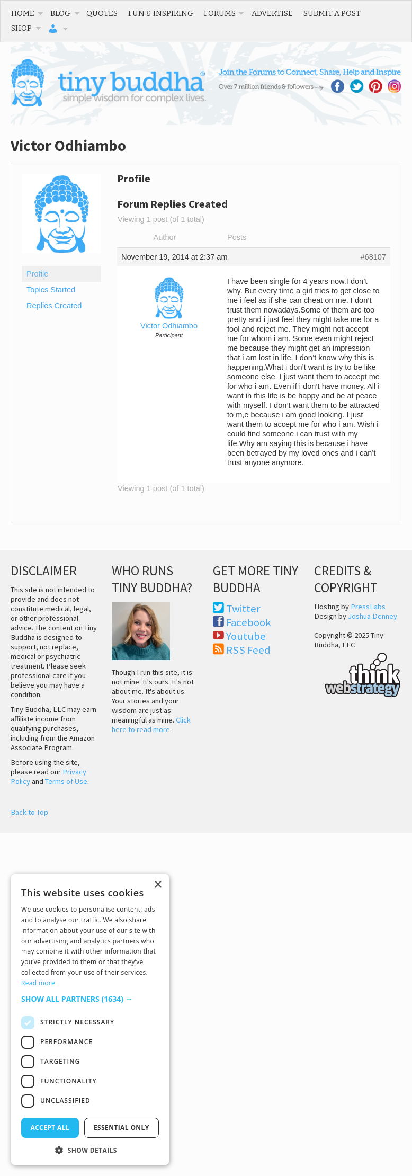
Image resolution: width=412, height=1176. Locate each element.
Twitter (243, 609)
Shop (21, 28)
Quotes (102, 13)
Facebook (248, 622)
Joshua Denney (372, 616)
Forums (220, 13)
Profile (37, 274)
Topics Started (50, 290)
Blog (60, 13)
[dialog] (90, 1019)
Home (22, 13)
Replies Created (54, 305)
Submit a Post (332, 13)
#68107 (373, 257)
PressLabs (368, 606)
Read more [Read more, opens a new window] (38, 982)
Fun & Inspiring (160, 13)
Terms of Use (66, 781)
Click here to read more (151, 724)
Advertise (272, 13)
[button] (90, 999)
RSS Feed (248, 650)
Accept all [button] (49, 1127)
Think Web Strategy (357, 673)
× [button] (158, 885)
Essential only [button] (121, 1127)
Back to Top (29, 812)
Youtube (246, 636)
